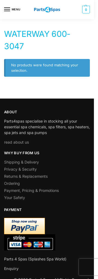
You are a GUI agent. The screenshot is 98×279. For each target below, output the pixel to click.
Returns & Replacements (26, 176)
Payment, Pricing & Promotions (31, 190)
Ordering (12, 183)
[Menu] (12, 9)
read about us (16, 142)
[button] (85, 9)
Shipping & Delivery (21, 162)
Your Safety (14, 197)
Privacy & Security (20, 169)
